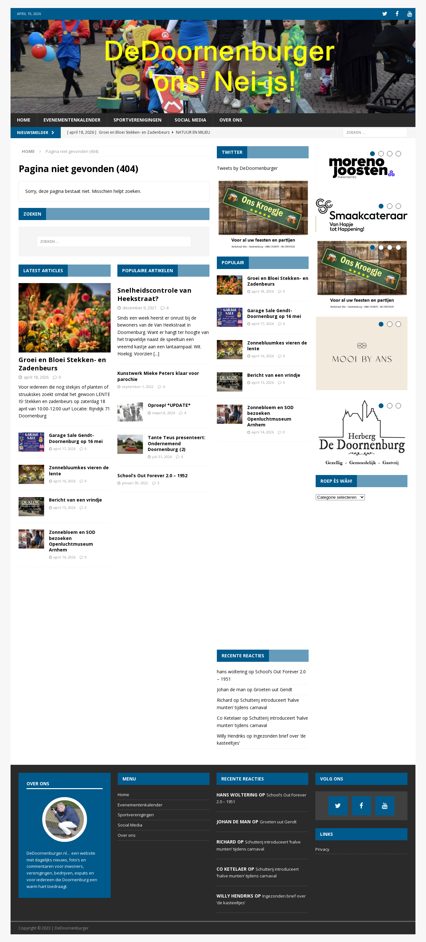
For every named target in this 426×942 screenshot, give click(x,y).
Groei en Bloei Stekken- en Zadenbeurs (62, 363)
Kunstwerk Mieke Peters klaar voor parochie (158, 376)
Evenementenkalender (71, 119)
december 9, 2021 (139, 307)
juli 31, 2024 (162, 456)
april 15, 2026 (64, 506)
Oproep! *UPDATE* (169, 405)
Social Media (190, 119)
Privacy (322, 849)
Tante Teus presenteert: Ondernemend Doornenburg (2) (176, 443)
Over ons (230, 119)
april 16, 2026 (64, 480)
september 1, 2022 (138, 386)
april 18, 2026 (36, 376)
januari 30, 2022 (135, 482)
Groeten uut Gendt (273, 689)
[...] (156, 353)
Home (23, 119)
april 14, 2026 (64, 556)
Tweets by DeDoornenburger (247, 167)
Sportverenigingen (138, 119)
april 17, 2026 (64, 448)
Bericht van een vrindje (75, 499)
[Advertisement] (263, 545)
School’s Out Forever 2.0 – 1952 (152, 475)
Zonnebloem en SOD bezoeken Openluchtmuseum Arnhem (72, 540)
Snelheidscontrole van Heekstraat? (154, 294)
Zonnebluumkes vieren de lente (79, 470)
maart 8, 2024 (163, 412)
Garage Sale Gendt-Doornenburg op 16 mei (76, 438)
